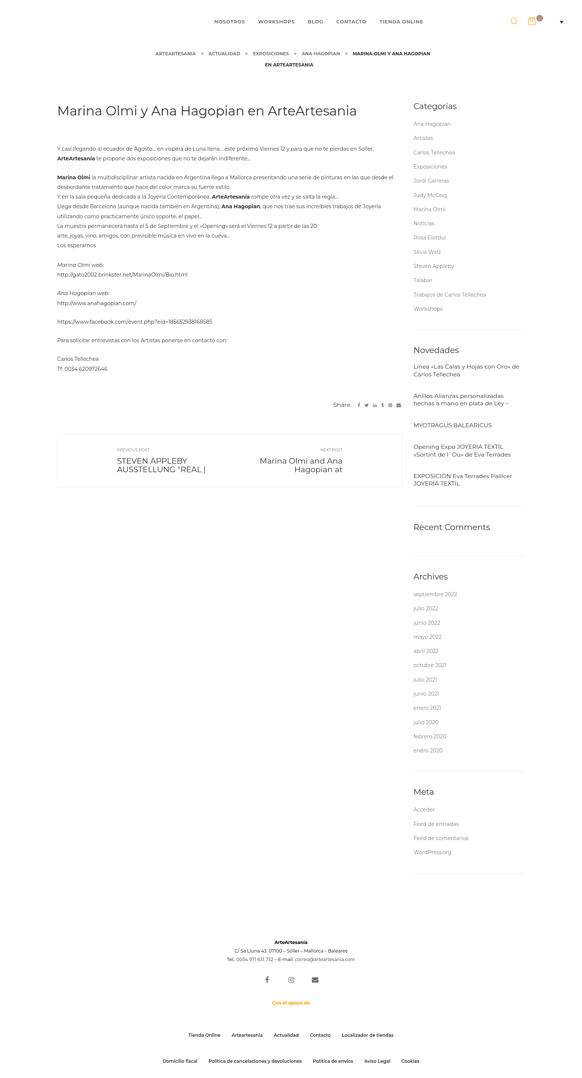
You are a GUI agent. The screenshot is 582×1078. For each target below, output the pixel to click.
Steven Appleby (433, 266)
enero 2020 (428, 750)
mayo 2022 (427, 637)
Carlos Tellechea (434, 152)
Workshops (428, 309)
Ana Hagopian (432, 124)
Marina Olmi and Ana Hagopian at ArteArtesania (317, 464)
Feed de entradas (436, 824)
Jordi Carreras (431, 180)
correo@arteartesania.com (325, 959)
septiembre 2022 (435, 594)
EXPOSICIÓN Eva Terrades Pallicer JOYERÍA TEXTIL (462, 480)
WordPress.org (432, 852)
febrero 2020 (430, 736)
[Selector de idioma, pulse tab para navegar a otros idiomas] (558, 21)
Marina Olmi (429, 209)
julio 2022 (425, 608)
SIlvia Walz (427, 252)
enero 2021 (427, 708)
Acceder (424, 809)
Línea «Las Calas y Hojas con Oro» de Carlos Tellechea (466, 370)
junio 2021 (426, 693)
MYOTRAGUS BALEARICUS (452, 425)
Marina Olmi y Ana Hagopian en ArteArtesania (207, 111)
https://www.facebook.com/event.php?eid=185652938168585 (134, 321)
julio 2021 (425, 679)
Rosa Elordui (429, 237)
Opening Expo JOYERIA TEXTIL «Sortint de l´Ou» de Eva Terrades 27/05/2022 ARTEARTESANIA (462, 450)
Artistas (423, 138)
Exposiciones (430, 166)
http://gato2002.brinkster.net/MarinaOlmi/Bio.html (122, 274)
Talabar (422, 280)
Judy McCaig (430, 195)
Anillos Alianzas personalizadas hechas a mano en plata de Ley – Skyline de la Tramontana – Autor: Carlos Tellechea (462, 400)
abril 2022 (426, 651)
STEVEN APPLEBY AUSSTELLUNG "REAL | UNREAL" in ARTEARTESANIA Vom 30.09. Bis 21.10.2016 (142, 464)
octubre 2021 (430, 665)
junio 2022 (426, 623)
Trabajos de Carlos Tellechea (449, 294)
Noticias (423, 223)
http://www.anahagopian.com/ (96, 303)
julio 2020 (426, 722)
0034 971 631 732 (255, 959)
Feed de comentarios (440, 838)
